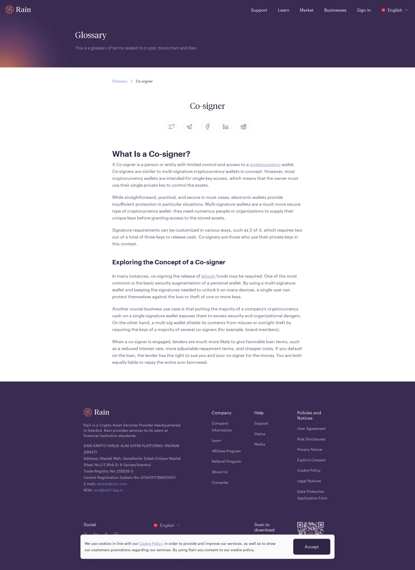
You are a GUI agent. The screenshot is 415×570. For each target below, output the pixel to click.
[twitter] (171, 126)
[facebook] (207, 126)
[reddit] (243, 126)
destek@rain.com (112, 483)
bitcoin (208, 275)
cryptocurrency (265, 164)
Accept (312, 548)
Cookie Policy (150, 545)
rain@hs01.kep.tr (108, 490)
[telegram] (189, 126)
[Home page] (18, 9)
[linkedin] (225, 126)
